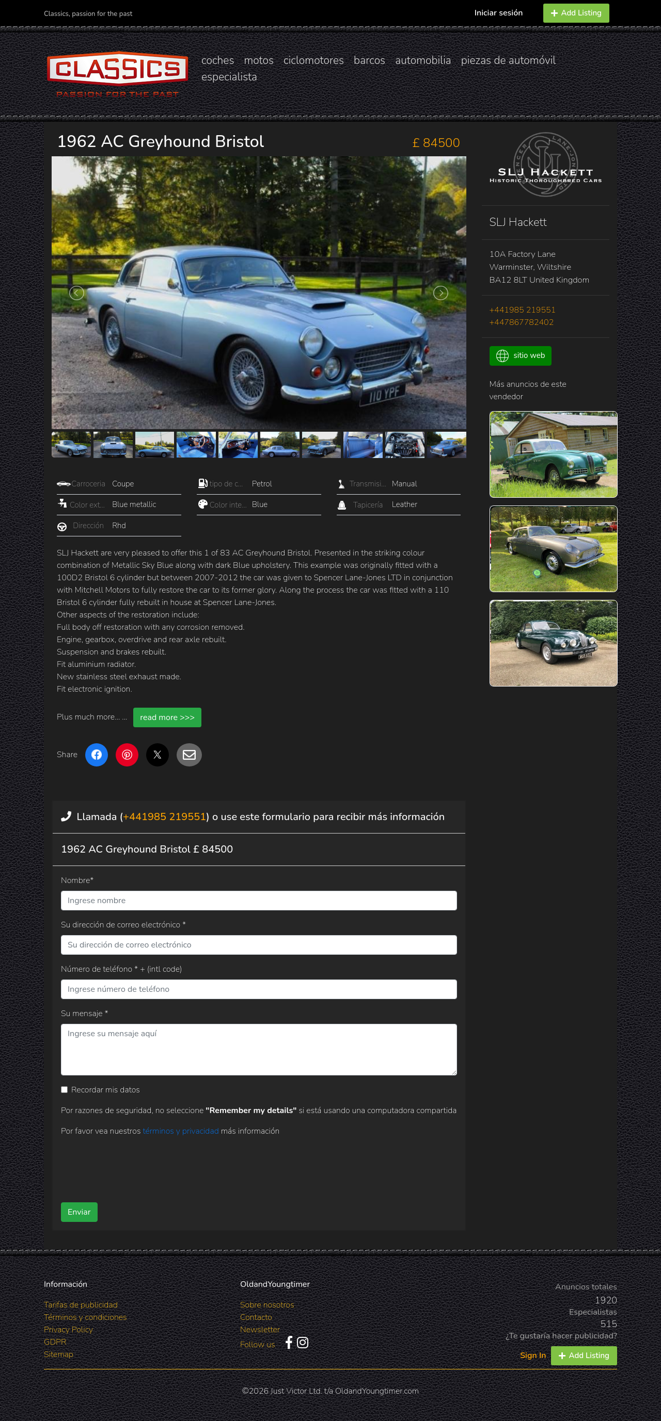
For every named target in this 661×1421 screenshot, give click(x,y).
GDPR (55, 1342)
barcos (369, 60)
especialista (229, 77)
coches (217, 60)
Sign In (533, 1355)
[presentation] (242, 1166)
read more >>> (167, 717)
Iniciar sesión (499, 13)
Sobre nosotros (267, 1305)
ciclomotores (314, 60)
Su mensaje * (84, 1013)
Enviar (79, 1212)
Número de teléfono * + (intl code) (121, 969)
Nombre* (77, 880)
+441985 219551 (164, 817)
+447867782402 (522, 322)
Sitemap (58, 1354)
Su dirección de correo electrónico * (123, 924)
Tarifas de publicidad (81, 1305)
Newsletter (260, 1329)
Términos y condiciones (85, 1317)
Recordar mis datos (105, 1090)
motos (259, 60)
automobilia (423, 60)
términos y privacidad (182, 1131)
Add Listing (576, 13)
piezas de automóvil (508, 60)
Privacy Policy (68, 1329)
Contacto (256, 1317)
